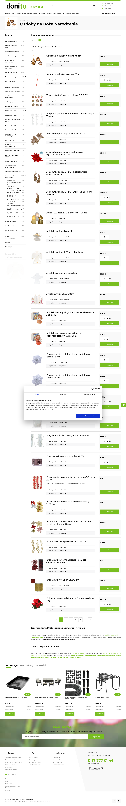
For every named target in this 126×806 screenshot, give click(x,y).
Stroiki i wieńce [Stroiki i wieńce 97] (10, 226)
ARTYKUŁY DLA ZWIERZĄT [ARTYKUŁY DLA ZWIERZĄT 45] (10, 135)
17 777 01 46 (37, 7)
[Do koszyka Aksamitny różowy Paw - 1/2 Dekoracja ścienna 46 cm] (109, 182)
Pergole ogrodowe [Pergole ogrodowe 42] (11, 106)
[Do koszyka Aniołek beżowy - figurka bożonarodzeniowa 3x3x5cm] (109, 323)
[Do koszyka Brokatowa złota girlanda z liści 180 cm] (109, 550)
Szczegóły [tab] (63, 394)
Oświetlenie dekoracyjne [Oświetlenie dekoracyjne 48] (9, 96)
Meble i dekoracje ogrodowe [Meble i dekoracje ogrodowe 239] (11, 67)
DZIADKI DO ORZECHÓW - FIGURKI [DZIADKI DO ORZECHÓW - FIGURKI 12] (14, 187)
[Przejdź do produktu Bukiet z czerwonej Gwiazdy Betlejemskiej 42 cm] (37, 605)
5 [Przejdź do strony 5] (80, 619)
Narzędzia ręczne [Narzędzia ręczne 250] (11, 72)
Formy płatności (10, 765)
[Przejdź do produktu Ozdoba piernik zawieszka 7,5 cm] (37, 61)
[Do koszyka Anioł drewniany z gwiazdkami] (109, 284)
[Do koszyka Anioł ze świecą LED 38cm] (109, 302)
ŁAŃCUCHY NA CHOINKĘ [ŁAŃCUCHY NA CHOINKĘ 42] (11, 202)
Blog (6, 781)
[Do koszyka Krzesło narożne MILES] (99, 714)
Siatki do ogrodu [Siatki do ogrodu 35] (10, 125)
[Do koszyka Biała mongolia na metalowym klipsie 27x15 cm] (109, 407)
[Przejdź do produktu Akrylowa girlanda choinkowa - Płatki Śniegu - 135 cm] (37, 119)
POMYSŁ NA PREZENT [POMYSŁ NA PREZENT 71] (12, 151)
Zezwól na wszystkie (88, 416)
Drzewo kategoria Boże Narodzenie (12, 787)
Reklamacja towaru (11, 769)
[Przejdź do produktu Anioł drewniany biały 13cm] (37, 238)
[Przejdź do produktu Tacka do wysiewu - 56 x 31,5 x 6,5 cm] (18, 684)
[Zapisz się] (96, 736)
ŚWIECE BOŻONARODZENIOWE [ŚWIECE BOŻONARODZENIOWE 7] (14, 209)
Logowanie (56, 757)
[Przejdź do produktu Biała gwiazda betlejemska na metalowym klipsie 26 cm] (37, 381)
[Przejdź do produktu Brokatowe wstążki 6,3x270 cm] (37, 585)
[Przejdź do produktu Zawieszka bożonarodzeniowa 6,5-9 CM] (37, 100)
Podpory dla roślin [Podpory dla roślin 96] (11, 115)
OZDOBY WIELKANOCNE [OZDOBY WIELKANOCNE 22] (10, 145)
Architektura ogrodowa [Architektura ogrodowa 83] (13, 56)
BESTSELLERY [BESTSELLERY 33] (10, 140)
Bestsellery (26, 665)
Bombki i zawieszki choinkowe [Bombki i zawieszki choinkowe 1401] (11, 156)
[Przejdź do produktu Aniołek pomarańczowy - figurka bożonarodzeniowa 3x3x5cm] (37, 340)
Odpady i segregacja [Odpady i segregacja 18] (12, 87)
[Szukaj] (94, 6)
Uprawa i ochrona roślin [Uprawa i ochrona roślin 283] (11, 46)
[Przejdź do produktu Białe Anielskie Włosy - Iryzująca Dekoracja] (37, 422)
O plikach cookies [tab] (89, 394)
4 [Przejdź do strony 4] (75, 619)
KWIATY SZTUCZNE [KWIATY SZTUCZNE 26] (13, 199)
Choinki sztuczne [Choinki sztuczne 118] (11, 161)
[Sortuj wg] (43, 51)
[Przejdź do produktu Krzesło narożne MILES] (108, 684)
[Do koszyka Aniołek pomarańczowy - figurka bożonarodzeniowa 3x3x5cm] (109, 344)
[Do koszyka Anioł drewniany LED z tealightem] (109, 263)
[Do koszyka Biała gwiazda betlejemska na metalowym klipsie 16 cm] (109, 365)
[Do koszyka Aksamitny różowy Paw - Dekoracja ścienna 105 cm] (109, 203)
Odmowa (38, 416)
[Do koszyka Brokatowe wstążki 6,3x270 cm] (109, 588)
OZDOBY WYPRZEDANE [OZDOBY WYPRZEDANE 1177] (10, 237)
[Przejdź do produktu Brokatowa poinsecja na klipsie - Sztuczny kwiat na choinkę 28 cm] (37, 527)
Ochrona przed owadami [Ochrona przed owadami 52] (10, 82)
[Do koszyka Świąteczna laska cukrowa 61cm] (109, 85)
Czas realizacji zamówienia (13, 757)
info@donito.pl (93, 763)
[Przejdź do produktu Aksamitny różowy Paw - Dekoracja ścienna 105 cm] (37, 198)
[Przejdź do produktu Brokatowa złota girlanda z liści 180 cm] (37, 546)
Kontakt (7, 790)
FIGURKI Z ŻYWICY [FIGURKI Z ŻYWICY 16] (13, 193)
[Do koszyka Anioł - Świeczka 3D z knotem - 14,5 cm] (109, 221)
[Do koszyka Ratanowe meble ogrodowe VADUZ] (40, 714)
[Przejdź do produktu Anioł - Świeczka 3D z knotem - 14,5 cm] (37, 218)
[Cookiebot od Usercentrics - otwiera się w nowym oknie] (92, 389)
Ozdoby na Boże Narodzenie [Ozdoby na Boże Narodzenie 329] (10, 176)
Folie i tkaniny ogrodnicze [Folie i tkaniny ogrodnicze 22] (9, 61)
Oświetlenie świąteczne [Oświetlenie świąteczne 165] (13, 171)
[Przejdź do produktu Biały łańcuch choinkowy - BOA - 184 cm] (37, 442)
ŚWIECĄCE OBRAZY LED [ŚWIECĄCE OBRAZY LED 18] (13, 213)
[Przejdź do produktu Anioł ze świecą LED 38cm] (37, 299)
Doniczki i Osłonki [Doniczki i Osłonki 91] (11, 41)
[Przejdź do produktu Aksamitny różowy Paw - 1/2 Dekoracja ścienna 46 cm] (37, 178)
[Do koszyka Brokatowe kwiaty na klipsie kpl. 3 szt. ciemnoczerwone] (109, 570)
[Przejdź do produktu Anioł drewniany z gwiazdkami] (37, 279)
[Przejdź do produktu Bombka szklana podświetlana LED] (37, 463)
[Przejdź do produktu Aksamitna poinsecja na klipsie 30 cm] (37, 138)
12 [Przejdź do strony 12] (90, 619)
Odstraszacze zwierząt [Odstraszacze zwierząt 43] (12, 91)
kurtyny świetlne (41, 655)
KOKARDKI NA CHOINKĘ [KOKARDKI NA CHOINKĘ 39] (11, 196)
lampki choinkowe (78, 653)
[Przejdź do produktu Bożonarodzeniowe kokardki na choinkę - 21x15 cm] (37, 507)
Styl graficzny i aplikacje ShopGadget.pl (16, 801)
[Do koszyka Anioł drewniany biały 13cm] (109, 242)
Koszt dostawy (9, 767)
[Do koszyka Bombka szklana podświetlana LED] (109, 467)
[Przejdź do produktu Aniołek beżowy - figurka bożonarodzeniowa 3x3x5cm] (37, 319)
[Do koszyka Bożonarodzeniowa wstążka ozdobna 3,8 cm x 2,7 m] (109, 492)
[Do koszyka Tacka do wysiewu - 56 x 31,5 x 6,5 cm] (10, 714)
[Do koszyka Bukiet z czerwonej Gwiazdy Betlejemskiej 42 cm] (109, 609)
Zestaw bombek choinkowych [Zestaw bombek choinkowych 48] (10, 166)
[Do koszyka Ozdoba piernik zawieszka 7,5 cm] (109, 64)
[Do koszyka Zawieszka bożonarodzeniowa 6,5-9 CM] (109, 104)
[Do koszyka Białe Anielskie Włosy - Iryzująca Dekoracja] (109, 425)
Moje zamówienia (58, 760)
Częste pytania (33, 760)
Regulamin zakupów (35, 765)
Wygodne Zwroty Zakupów (13, 762)
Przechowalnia (57, 762)
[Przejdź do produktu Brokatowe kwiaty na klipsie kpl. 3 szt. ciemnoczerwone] (37, 566)
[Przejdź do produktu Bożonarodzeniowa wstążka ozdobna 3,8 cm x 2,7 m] (37, 485)
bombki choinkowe (109, 653)
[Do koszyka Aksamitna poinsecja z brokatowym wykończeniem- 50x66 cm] (109, 162)
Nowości (8, 242)
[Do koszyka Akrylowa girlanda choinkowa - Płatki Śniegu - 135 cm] (109, 124)
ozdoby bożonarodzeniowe (106, 655)
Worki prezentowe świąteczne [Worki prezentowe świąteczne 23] (11, 231)
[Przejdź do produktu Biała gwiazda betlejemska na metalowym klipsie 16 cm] (37, 361)
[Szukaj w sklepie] (71, 6)
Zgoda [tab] (37, 394)
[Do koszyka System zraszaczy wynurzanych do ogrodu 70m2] (69, 714)
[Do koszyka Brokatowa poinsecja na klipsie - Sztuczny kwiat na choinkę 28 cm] (109, 531)
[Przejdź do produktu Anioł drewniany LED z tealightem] (37, 258)
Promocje (8, 247)
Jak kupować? (33, 757)
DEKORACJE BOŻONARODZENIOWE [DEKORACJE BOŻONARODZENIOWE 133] (14, 182)
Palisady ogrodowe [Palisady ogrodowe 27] (11, 102)
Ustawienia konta (58, 765)
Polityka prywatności (35, 762)
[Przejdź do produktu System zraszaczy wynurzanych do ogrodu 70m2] (78, 684)
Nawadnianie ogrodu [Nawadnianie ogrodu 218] (12, 77)
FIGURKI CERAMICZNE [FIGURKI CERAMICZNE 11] (14, 190)
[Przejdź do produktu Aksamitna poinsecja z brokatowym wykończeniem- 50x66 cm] (37, 158)
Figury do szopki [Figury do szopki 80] (10, 221)
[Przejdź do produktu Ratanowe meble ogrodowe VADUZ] (48, 684)
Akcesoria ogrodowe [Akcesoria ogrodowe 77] (12, 51)
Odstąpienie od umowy (12, 760)
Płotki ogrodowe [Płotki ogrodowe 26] (10, 111)
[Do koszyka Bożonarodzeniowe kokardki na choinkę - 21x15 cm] (109, 512)
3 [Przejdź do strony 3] (70, 619)
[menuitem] (7, 13)
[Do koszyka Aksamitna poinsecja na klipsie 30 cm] (109, 142)
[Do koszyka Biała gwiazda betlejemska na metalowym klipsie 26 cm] (109, 386)
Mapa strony (9, 784)
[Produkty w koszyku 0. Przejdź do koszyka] (110, 13)
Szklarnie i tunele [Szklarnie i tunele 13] (10, 130)
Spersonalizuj (63, 416)
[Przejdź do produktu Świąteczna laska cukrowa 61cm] (37, 81)
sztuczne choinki (43, 658)
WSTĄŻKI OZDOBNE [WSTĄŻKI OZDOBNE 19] (13, 216)
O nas (7, 779)
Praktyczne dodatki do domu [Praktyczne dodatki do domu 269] (12, 120)
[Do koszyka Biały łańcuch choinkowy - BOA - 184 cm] (109, 446)
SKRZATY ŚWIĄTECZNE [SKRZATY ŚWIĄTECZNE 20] (14, 206)
